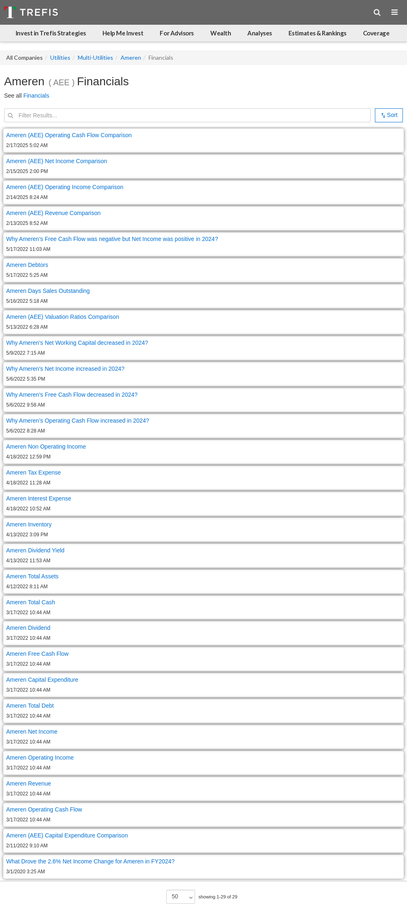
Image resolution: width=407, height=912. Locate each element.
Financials (36, 95)
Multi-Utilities (95, 57)
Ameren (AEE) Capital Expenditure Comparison (67, 835)
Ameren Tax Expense (33, 472)
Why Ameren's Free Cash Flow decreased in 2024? (72, 394)
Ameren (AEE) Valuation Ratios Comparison (62, 316)
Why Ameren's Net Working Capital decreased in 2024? (78, 342)
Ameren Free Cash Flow (37, 653)
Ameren (131, 57)
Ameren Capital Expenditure (42, 679)
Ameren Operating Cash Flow (44, 809)
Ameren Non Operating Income (46, 446)
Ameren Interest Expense (38, 498)
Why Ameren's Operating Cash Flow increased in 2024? (78, 420)
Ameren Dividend (28, 627)
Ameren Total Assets (32, 576)
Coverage (376, 33)
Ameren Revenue (28, 783)
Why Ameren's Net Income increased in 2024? (66, 368)
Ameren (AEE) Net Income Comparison (56, 161)
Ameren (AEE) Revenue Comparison (53, 213)
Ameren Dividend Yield (35, 550)
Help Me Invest (123, 33)
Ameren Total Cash (30, 602)
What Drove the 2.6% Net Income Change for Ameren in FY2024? (90, 861)
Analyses (259, 33)
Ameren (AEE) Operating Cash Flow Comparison (69, 135)
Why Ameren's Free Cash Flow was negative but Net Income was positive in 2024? (112, 239)
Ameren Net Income (32, 731)
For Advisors (177, 33)
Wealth (220, 33)
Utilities (60, 57)
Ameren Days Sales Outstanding (48, 291)
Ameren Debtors (27, 265)
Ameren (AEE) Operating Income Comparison (64, 187)
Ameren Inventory (29, 524)
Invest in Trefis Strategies (51, 33)
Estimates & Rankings (317, 33)
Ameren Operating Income (40, 757)
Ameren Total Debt (30, 705)
